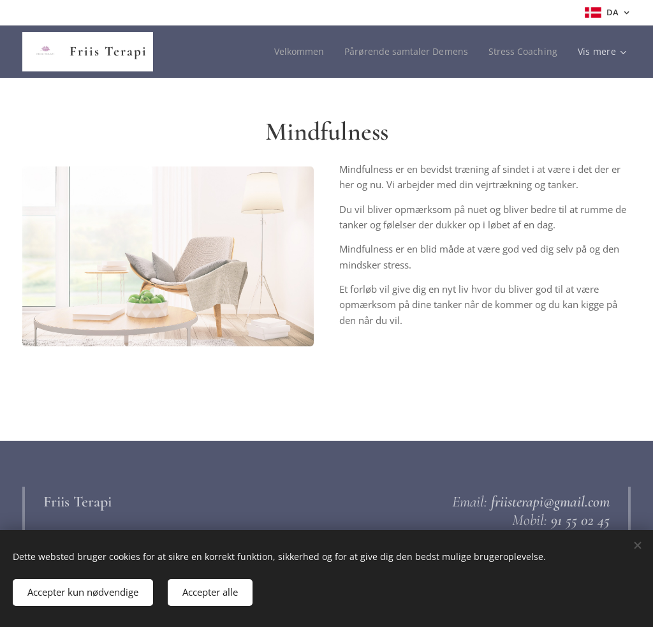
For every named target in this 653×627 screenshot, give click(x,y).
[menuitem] (296, 52)
